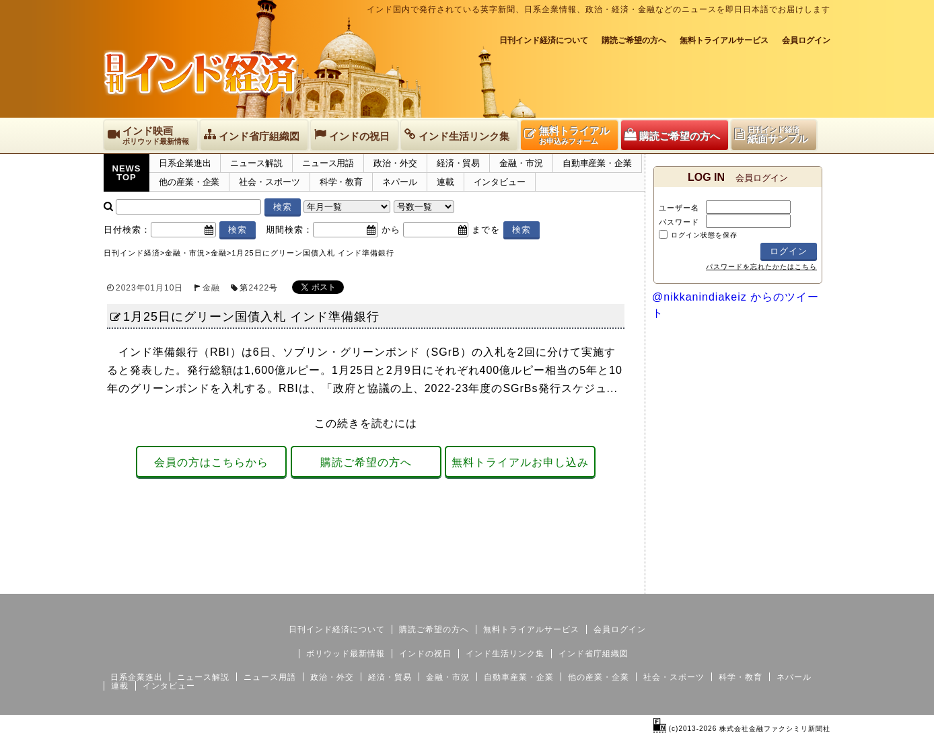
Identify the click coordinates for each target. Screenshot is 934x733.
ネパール (399, 182)
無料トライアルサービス (724, 40)
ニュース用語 (328, 163)
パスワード (679, 222)
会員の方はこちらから (211, 462)
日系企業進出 (185, 163)
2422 (258, 288)
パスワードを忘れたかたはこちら (761, 266)
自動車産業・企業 (597, 163)
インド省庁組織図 (593, 653)
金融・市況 (521, 163)
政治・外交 (395, 163)
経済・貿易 (458, 163)
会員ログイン (806, 40)
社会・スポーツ (269, 182)
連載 (445, 182)
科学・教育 (341, 182)
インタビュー (500, 182)
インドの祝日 (425, 653)
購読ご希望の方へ (634, 40)
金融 (211, 288)
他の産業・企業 (189, 182)
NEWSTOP (126, 172)
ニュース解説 (256, 163)
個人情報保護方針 (798, 583)
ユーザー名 (679, 208)
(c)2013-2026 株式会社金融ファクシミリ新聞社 (741, 728)
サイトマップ (728, 583)
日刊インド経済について (543, 40)
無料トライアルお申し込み (520, 462)
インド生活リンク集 (505, 653)
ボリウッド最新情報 (345, 653)
